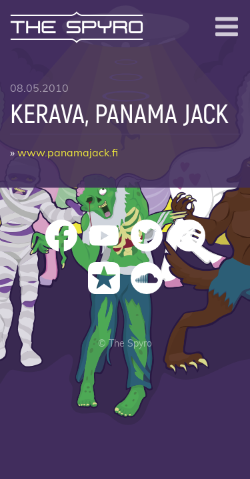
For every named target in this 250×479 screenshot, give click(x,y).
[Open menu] (226, 26)
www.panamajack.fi (67, 153)
